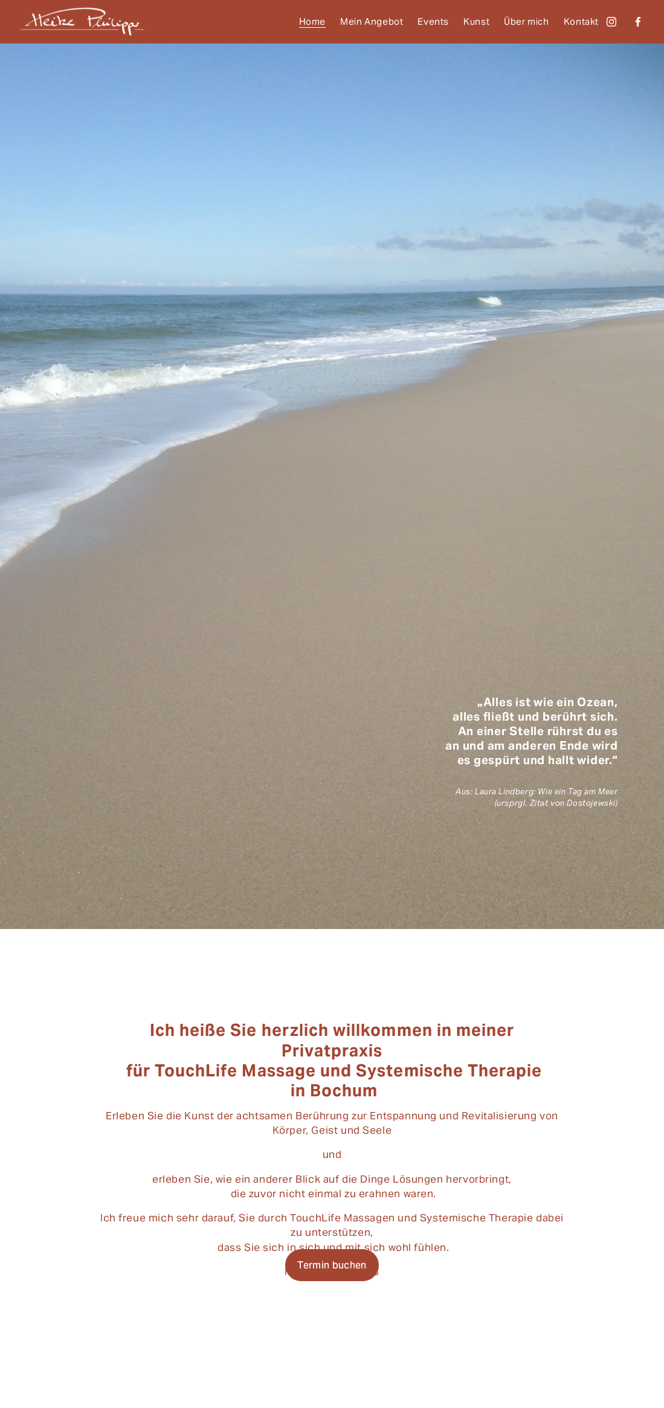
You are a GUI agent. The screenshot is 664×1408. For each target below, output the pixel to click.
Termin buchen (331, 1265)
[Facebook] (638, 22)
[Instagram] (611, 22)
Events (433, 21)
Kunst (476, 21)
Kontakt (581, 21)
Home (312, 21)
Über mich (526, 21)
